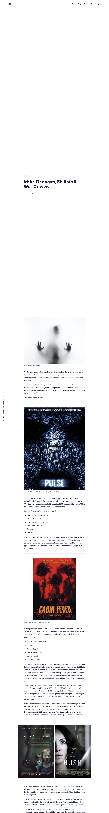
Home (74, 4)
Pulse (57, 498)
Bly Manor (78, 805)
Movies (27, 176)
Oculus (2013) (51, 789)
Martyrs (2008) (46, 688)
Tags (80, 4)
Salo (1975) (59, 688)
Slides (92, 4)
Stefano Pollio (31, 365)
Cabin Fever (47, 629)
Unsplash (38, 365)
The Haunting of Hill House (61, 805)
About (86, 4)
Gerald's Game (42, 805)
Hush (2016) (64, 789)
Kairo (77, 504)
